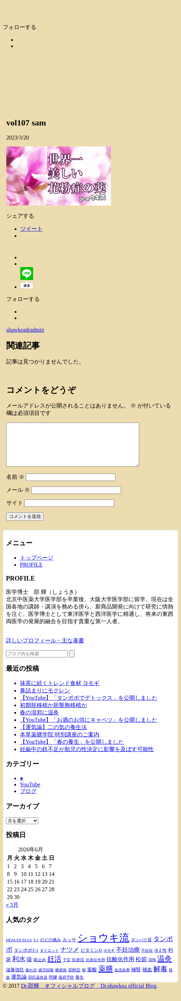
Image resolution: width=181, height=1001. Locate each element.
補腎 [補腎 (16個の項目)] (136, 978)
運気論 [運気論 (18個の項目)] (19, 985)
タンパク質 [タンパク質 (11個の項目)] (141, 948)
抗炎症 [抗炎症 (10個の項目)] (78, 968)
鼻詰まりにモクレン (45, 699)
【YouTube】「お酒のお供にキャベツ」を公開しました (88, 728)
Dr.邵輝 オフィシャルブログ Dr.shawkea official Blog (88, 994)
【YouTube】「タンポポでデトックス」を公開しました (88, 706)
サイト (14, 511)
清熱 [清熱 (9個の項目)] (152, 968)
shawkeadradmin (25, 330)
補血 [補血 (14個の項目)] (147, 978)
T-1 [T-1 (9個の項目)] (36, 948)
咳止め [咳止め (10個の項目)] (39, 968)
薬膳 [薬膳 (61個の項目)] (105, 977)
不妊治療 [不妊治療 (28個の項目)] (128, 958)
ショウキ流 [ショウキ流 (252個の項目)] (103, 946)
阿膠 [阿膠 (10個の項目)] (53, 985)
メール (18, 498)
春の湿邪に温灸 (39, 721)
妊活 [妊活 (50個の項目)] (54, 967)
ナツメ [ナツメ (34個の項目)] (69, 958)
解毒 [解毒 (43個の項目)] (160, 977)
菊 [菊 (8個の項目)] (84, 978)
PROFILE (31, 573)
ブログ (28, 799)
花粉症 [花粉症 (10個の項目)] (74, 978)
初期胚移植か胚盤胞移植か (53, 713)
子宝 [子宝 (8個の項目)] (66, 968)
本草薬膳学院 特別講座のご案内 (59, 743)
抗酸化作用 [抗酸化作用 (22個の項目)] (120, 968)
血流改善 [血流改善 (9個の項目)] (122, 978)
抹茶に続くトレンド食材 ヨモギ (59, 691)
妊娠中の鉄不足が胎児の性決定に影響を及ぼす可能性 (87, 758)
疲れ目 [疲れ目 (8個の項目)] (31, 978)
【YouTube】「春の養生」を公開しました (72, 750)
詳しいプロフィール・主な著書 (45, 649)
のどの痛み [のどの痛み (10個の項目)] (50, 948)
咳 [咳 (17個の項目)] (29, 968)
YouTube (30, 793)
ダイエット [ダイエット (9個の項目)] (49, 959)
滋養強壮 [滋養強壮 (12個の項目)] (15, 978)
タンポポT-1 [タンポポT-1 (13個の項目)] (26, 958)
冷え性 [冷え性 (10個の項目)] (160, 958)
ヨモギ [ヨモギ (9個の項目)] (109, 959)
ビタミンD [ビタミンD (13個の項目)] (91, 958)
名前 (15, 485)
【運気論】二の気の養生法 (53, 736)
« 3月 (12, 913)
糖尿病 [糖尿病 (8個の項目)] (61, 978)
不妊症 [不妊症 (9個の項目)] (147, 959)
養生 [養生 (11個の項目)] (79, 985)
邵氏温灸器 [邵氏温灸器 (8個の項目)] (37, 986)
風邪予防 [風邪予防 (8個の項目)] (66, 986)
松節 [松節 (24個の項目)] (141, 967)
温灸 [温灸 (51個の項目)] (164, 967)
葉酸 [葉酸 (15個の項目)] (92, 978)
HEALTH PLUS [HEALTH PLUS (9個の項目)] (19, 948)
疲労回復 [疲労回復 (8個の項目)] (46, 978)
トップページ (36, 566)
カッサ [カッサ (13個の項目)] (69, 948)
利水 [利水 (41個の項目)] (18, 967)
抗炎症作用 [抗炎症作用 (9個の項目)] (95, 968)
